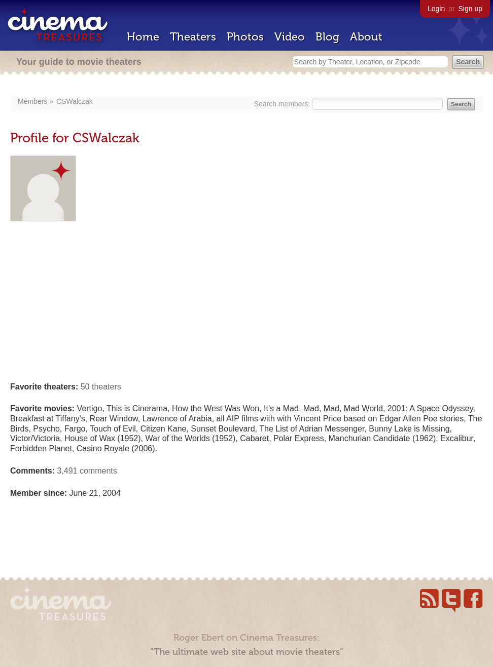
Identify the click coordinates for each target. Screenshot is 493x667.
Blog (327, 37)
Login (436, 9)
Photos (245, 37)
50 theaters (101, 386)
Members (32, 101)
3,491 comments (87, 470)
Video (289, 37)
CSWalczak (74, 101)
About (366, 37)
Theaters (193, 37)
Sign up (470, 9)
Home (143, 37)
